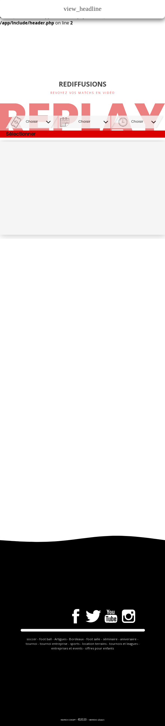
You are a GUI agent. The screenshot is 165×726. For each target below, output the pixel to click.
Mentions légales (97, 720)
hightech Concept (68, 720)
